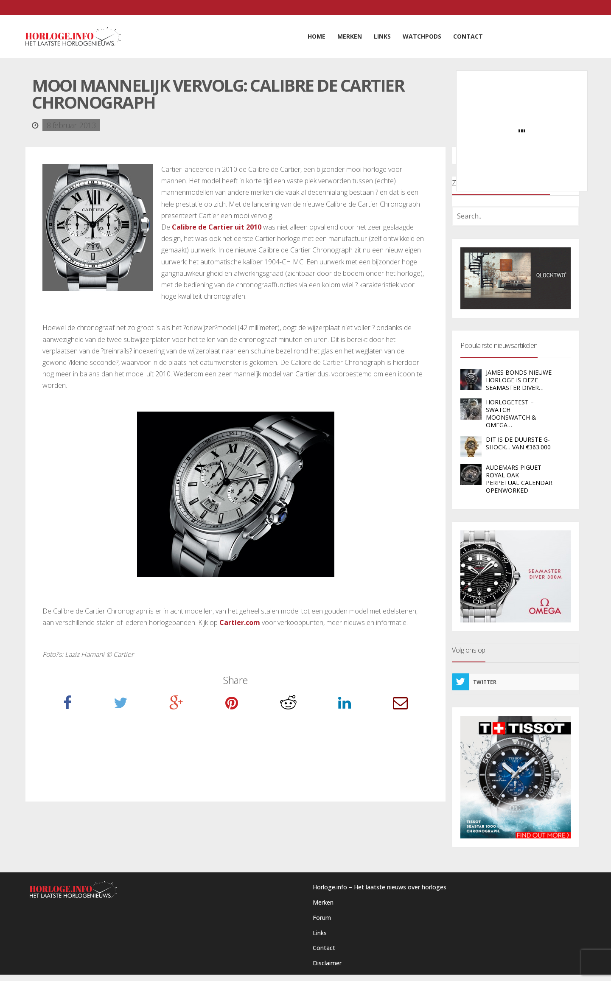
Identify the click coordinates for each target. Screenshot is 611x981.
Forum (322, 918)
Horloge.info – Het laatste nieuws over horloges (379, 887)
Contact (324, 948)
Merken (323, 902)
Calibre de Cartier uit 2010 (216, 227)
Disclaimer (327, 963)
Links (320, 933)
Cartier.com (239, 622)
